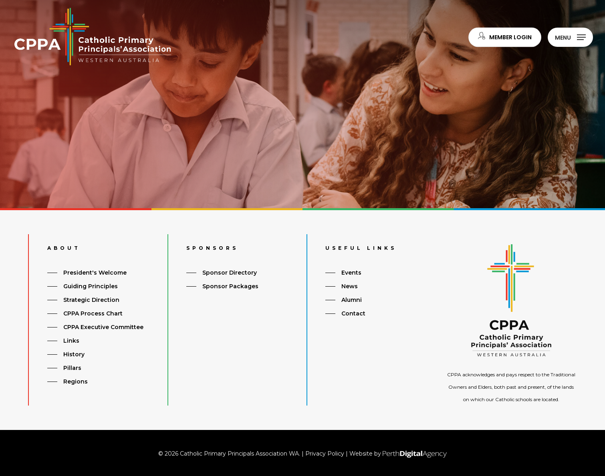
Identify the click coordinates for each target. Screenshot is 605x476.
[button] (570, 37)
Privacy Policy (324, 453)
